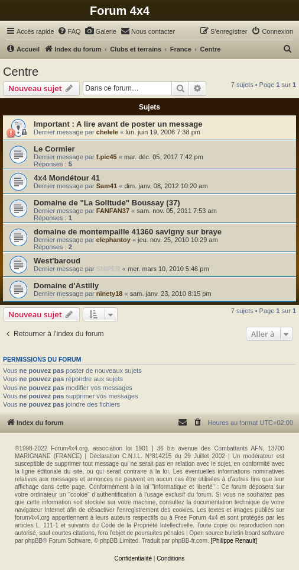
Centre (20, 71)
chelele (107, 132)
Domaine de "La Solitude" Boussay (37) (107, 202)
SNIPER (108, 268)
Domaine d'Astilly (66, 285)
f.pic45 (106, 156)
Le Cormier (54, 148)
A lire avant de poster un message (139, 124)
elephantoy (113, 239)
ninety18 (109, 293)
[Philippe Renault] (234, 540)
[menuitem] (69, 31)
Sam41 (106, 185)
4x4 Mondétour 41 (67, 177)
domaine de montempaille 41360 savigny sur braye (128, 231)
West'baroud (57, 260)
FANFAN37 (112, 210)
